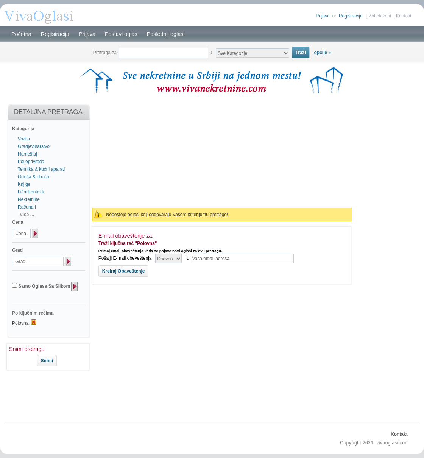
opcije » (322, 52)
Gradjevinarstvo (34, 146)
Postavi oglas (121, 34)
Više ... (27, 214)
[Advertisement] (45, 396)
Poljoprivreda (31, 161)
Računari (27, 207)
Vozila (24, 139)
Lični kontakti (31, 192)
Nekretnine (29, 199)
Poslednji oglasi (166, 34)
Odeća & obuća (33, 176)
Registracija (351, 16)
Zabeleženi (380, 16)
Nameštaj (27, 154)
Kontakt (404, 16)
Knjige (24, 184)
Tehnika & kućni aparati (41, 169)
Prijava (323, 16)
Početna (21, 34)
